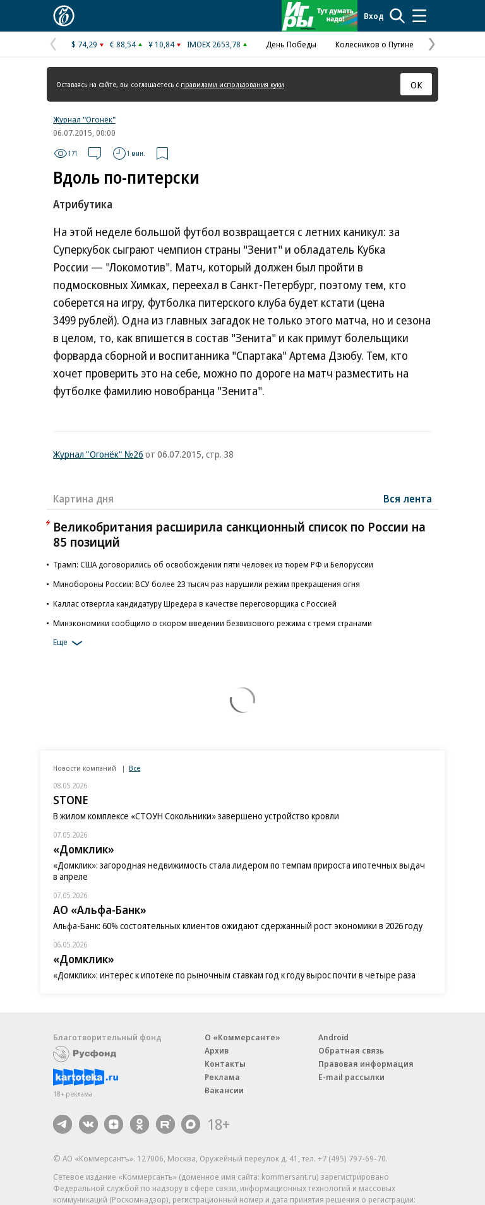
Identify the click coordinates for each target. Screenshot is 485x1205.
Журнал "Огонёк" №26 (98, 454)
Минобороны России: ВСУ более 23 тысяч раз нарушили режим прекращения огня (206, 584)
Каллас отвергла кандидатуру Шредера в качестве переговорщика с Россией (195, 603)
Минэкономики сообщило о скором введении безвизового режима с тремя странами (212, 623)
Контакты (225, 1063)
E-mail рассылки (351, 1077)
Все (134, 768)
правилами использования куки (232, 84)
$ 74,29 (84, 44)
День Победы (291, 44)
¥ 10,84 (161, 44)
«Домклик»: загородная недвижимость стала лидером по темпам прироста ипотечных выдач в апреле (239, 870)
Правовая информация (366, 1063)
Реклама (222, 1077)
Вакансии (224, 1090)
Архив (217, 1050)
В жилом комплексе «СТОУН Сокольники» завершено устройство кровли (196, 816)
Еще (70, 643)
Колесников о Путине (374, 44)
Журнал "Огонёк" (84, 119)
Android (333, 1037)
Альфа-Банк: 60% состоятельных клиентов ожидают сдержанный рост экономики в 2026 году (237, 926)
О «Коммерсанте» (242, 1037)
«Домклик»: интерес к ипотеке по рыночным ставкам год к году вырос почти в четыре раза (234, 975)
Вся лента (407, 499)
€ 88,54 (123, 44)
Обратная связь (351, 1050)
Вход (374, 15)
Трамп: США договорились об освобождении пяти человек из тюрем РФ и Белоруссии (213, 564)
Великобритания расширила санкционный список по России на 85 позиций (239, 534)
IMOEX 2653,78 (214, 44)
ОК (416, 84)
